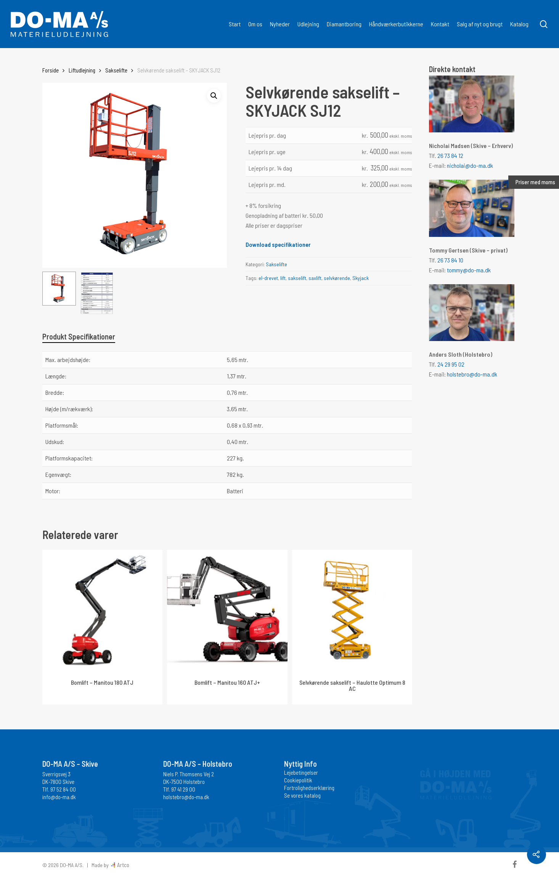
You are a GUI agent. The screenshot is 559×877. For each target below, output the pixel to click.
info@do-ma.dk (59, 796)
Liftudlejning (82, 70)
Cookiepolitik (298, 780)
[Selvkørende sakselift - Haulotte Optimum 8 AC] (352, 610)
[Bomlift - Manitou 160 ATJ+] (227, 610)
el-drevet (268, 278)
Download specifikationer (278, 244)
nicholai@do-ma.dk (470, 165)
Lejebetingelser (301, 772)
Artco (122, 864)
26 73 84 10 (450, 260)
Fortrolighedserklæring (309, 787)
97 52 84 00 (63, 789)
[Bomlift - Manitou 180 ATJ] (102, 610)
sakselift (297, 278)
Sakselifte (116, 70)
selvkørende (337, 278)
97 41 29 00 (183, 789)
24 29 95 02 (450, 364)
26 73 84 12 (450, 155)
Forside (50, 70)
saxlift (314, 278)
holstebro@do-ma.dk (472, 374)
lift (283, 278)
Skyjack (360, 278)
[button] (214, 96)
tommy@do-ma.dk (469, 270)
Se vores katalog (302, 795)
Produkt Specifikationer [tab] (78, 336)
